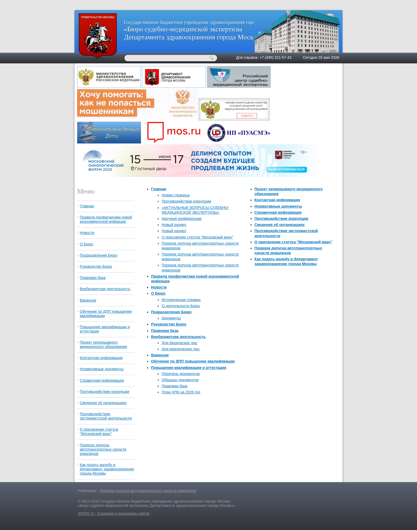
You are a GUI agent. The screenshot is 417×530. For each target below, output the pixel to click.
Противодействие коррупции (186, 201)
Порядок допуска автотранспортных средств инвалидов (103, 449)
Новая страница (176, 195)
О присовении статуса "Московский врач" (197, 237)
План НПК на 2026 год (181, 392)
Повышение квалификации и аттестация (188, 367)
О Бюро (158, 293)
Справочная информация (278, 212)
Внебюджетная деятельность (178, 337)
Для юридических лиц (180, 349)
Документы (171, 318)
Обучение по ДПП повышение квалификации (193, 361)
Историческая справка (181, 300)
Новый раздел (174, 225)
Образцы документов (180, 380)
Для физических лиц (179, 343)
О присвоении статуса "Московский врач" (293, 242)
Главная (158, 189)
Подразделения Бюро (171, 312)
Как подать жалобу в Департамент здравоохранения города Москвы (107, 469)
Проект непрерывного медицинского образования (103, 344)
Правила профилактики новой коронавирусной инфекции (106, 219)
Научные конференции (182, 218)
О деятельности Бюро (181, 306)
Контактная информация (277, 200)
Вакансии (160, 355)
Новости (159, 287)
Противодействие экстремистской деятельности (106, 416)
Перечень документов (181, 374)
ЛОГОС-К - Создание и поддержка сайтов (113, 513)
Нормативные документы (278, 206)
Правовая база (164, 330)
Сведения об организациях (280, 225)
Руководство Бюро (168, 324)
